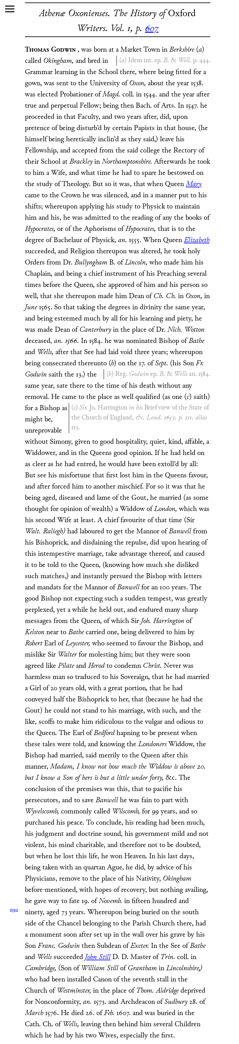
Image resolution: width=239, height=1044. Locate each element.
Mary (193, 184)
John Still (97, 957)
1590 (14, 910)
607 (151, 28)
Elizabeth (196, 240)
